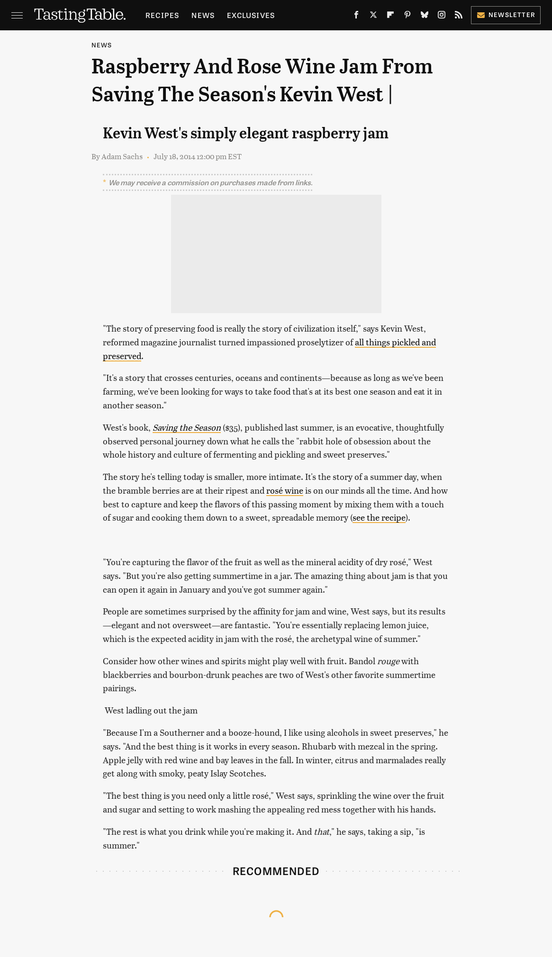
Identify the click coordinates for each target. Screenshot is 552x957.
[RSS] (458, 16)
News (203, 14)
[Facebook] (356, 16)
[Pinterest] (407, 16)
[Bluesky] (424, 16)
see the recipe (379, 517)
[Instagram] (441, 16)
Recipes (162, 14)
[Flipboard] (390, 16)
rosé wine (284, 490)
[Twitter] (373, 16)
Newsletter (505, 14)
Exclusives (251, 14)
